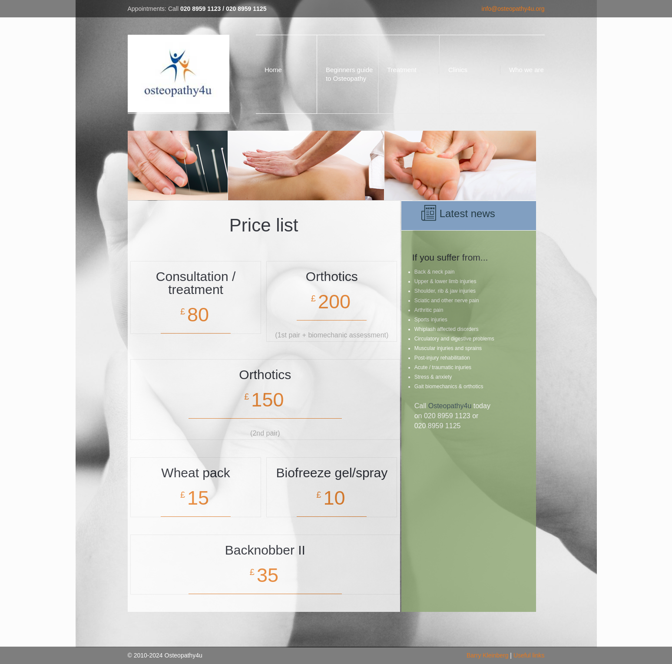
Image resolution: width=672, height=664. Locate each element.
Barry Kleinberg (488, 655)
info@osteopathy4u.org (513, 8)
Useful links (529, 655)
